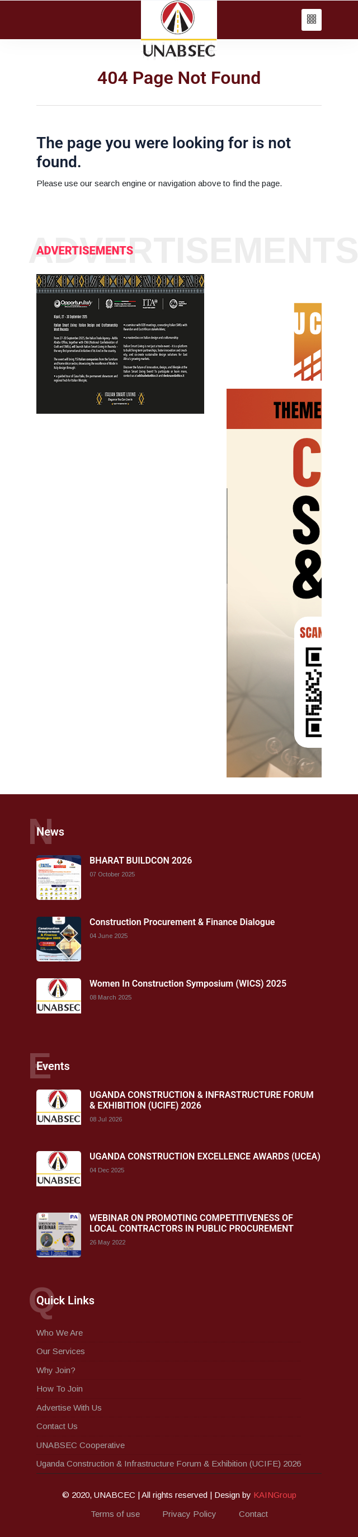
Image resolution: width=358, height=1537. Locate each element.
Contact (253, 1514)
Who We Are (59, 1332)
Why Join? (56, 1370)
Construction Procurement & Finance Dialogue (182, 922)
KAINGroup (274, 1495)
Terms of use (115, 1514)
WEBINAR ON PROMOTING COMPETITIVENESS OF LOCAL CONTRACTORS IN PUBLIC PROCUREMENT (192, 1223)
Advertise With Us (69, 1407)
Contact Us (57, 1426)
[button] (312, 20)
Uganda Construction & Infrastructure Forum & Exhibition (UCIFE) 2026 (168, 1463)
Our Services (60, 1351)
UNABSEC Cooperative (80, 1445)
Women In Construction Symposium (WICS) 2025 (188, 983)
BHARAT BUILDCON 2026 (141, 860)
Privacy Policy (189, 1514)
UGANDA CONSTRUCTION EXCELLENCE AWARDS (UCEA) (205, 1156)
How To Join (59, 1388)
